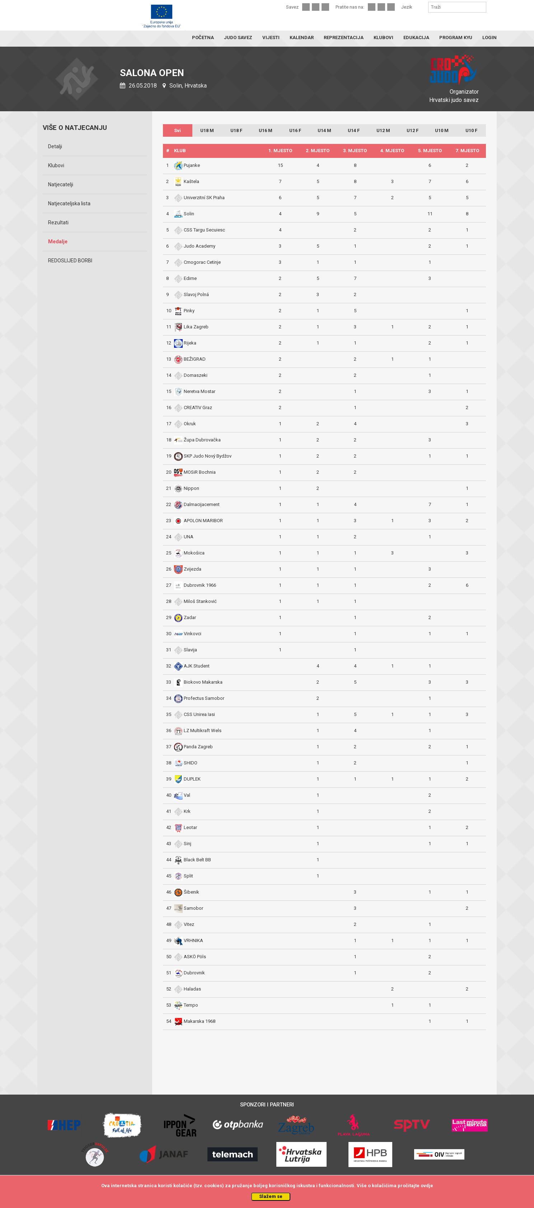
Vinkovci (187, 633)
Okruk (185, 423)
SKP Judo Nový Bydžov (202, 456)
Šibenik (186, 892)
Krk (182, 811)
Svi (177, 130)
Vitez (184, 924)
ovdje (427, 1185)
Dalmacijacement (197, 504)
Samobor (188, 908)
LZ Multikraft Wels (197, 730)
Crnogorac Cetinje (197, 262)
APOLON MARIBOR (198, 520)
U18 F (236, 130)
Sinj (182, 843)
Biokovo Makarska (198, 682)
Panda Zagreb (193, 746)
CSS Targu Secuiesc (199, 230)
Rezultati (58, 222)
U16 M (265, 130)
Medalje (57, 241)
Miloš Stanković (195, 601)
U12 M (383, 130)
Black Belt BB (192, 859)
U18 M (207, 130)
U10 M (442, 130)
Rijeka (185, 343)
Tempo (186, 1005)
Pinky (184, 310)
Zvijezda (187, 569)
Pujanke (187, 165)
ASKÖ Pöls (190, 956)
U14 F (354, 130)
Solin (184, 213)
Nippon (186, 488)
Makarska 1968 (194, 1021)
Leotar (185, 827)
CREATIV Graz (193, 407)
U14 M (324, 130)
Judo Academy (194, 246)
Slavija (185, 649)
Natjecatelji (60, 184)
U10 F (471, 130)
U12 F (412, 130)
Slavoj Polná (191, 294)
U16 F (295, 130)
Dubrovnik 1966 (195, 585)
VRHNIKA (188, 940)
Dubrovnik (189, 972)
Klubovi (56, 165)
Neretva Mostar (194, 391)
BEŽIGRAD (190, 359)
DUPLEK (187, 779)
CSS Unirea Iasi (194, 714)
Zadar (185, 617)
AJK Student (192, 666)
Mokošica (189, 553)
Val (182, 795)
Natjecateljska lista (69, 203)
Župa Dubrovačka (197, 440)
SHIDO (185, 762)
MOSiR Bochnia (195, 472)
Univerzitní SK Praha (199, 197)
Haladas (187, 989)
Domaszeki (190, 375)
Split (183, 876)
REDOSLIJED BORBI (70, 260)
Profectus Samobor (199, 698)
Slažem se (270, 1196)
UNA (183, 536)
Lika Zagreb (191, 326)
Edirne (185, 278)
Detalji (55, 146)
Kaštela (186, 181)
